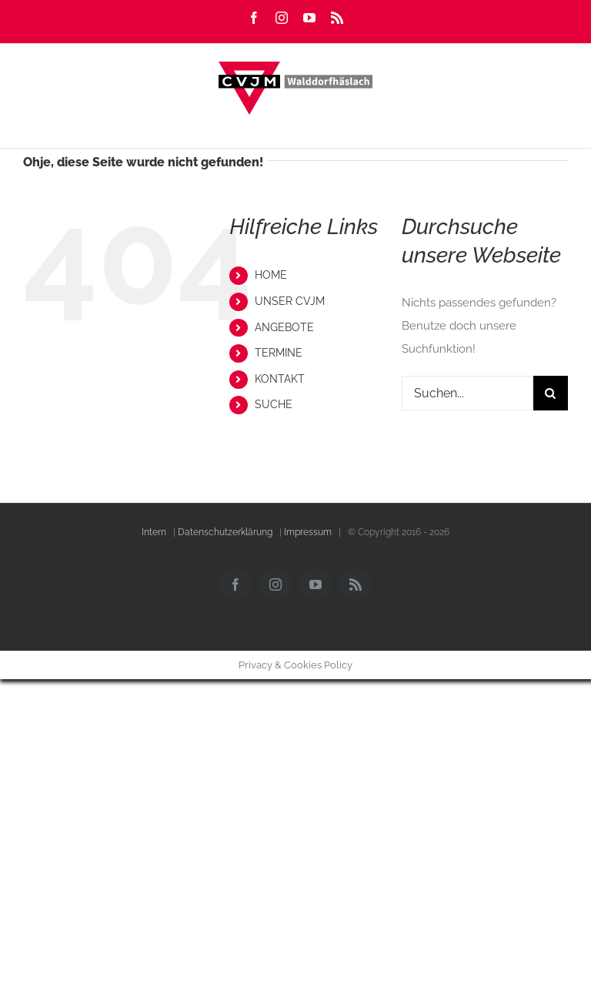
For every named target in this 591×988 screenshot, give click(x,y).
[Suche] (550, 393)
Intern (154, 532)
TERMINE (278, 353)
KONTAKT (280, 379)
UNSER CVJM (290, 301)
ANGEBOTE (284, 327)
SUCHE (273, 404)
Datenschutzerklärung (225, 532)
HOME (271, 275)
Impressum (308, 532)
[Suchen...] (467, 393)
